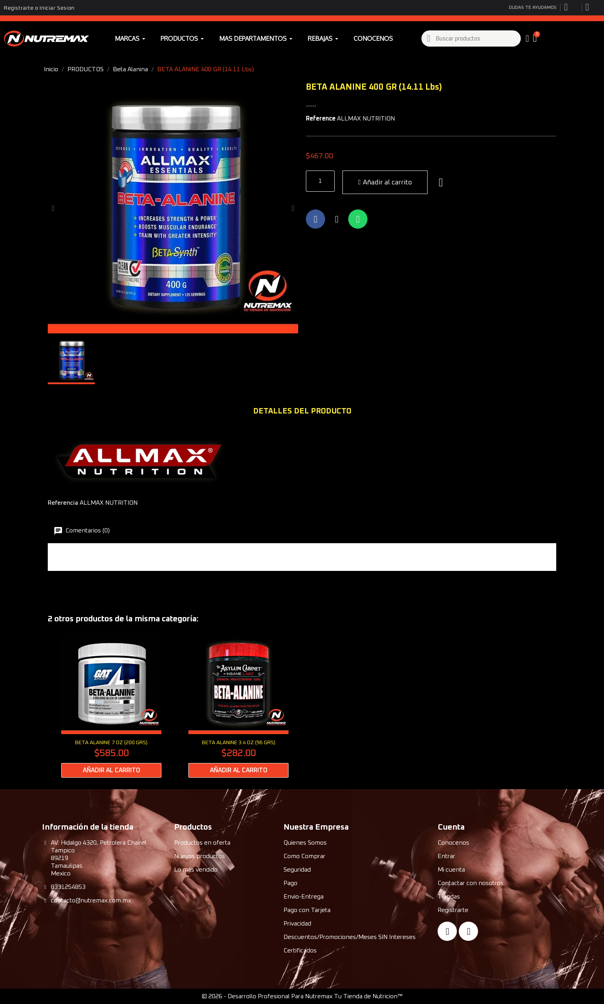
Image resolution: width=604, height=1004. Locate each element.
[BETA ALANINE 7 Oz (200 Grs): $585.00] (111, 705)
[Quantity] (320, 181)
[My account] (527, 38)
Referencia (63, 503)
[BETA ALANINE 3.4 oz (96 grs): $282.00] (238, 705)
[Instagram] (468, 931)
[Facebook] (447, 931)
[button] (536, 38)
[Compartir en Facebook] (315, 219)
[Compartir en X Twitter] (336, 219)
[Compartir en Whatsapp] (357, 219)
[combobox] (471, 38)
